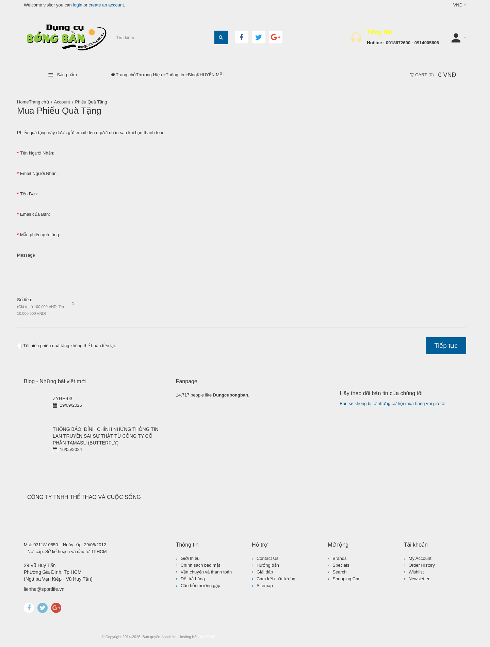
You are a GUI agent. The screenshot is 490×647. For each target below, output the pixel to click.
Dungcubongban (230, 395)
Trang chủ (39, 101)
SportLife (168, 637)
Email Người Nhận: (39, 173)
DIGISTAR (207, 637)
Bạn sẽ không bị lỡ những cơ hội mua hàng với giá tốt (392, 403)
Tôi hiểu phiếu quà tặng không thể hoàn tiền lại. (66, 345)
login (77, 4)
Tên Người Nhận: (37, 153)
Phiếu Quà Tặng (91, 101)
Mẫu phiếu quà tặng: (40, 234)
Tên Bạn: (29, 193)
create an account (106, 4)
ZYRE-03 (62, 398)
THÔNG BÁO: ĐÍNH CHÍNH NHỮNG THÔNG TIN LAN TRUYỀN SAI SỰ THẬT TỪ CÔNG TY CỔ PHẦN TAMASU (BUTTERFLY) (106, 436)
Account (62, 101)
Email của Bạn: (35, 214)
